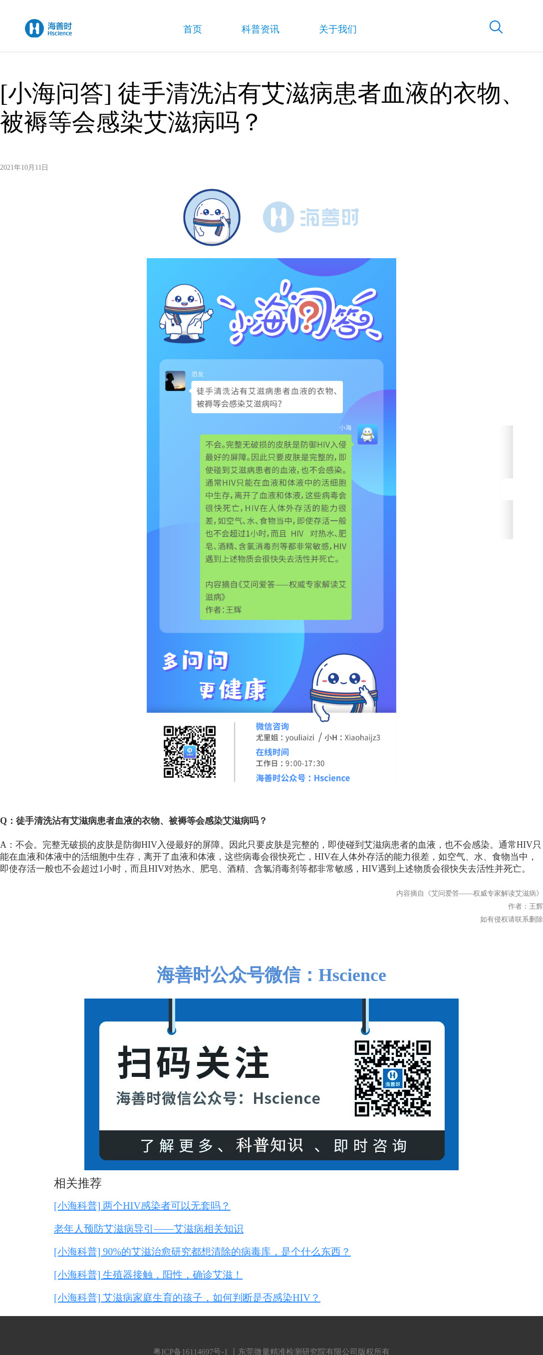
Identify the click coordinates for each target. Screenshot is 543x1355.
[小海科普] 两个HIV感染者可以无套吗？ (142, 1205)
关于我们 (327, 30)
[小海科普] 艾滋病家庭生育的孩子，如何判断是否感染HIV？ (187, 1297)
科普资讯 (252, 30)
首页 (187, 30)
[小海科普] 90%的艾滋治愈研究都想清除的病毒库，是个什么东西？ (202, 1251)
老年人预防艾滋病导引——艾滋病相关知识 (149, 1228)
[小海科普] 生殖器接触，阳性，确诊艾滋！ (148, 1274)
